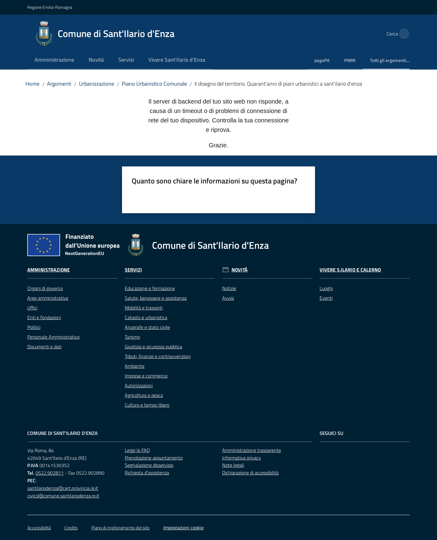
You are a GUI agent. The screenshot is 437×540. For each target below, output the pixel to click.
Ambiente (134, 366)
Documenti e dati (44, 346)
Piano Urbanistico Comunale (154, 84)
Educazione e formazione (150, 288)
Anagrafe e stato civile (147, 327)
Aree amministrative (47, 298)
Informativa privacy (241, 457)
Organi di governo (45, 288)
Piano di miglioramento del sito (120, 527)
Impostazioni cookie (183, 527)
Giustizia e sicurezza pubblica (153, 346)
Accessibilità (39, 527)
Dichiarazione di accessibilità (250, 472)
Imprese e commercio (146, 375)
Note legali (233, 465)
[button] (402, 33)
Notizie (229, 288)
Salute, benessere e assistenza (156, 298)
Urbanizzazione (96, 84)
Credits (71, 527)
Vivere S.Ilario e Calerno (350, 269)
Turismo (132, 336)
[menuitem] (54, 60)
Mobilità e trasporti (144, 307)
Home (32, 84)
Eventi (326, 298)
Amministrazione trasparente (251, 450)
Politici (33, 327)
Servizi (133, 269)
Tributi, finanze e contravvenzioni (158, 356)
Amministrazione (48, 269)
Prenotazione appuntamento (154, 457)
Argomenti (59, 84)
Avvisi (228, 298)
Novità (240, 269)
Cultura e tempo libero (147, 404)
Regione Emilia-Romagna (49, 7)
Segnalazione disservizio (149, 465)
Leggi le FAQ (137, 450)
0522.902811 (50, 473)
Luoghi (326, 288)
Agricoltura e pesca (144, 395)
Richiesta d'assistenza (147, 472)
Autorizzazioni (139, 385)
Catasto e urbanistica (146, 317)
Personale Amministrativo (53, 336)
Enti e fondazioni (44, 317)
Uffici (32, 307)
